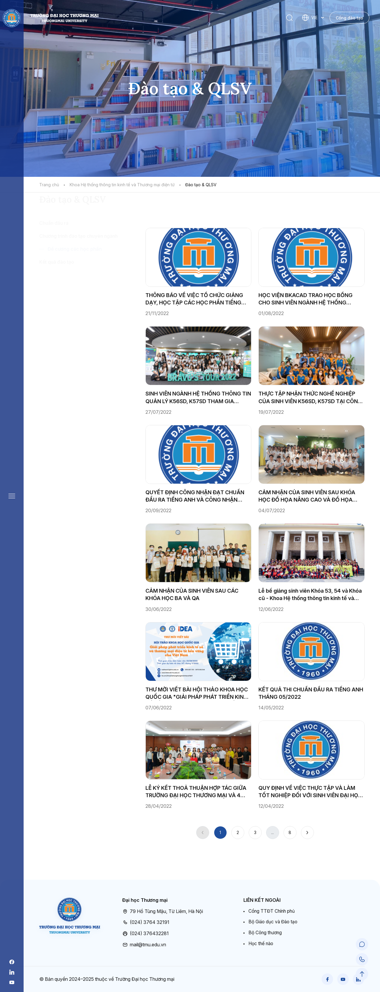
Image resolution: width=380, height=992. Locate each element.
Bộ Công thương (265, 933)
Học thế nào (261, 944)
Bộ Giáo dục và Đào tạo (274, 922)
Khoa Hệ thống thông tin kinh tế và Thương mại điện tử (122, 184)
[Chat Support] (362, 946)
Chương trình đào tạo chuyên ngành (78, 270)
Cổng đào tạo (349, 17)
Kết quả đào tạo (56, 296)
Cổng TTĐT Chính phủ (272, 911)
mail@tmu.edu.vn (144, 944)
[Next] (307, 832)
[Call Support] (362, 960)
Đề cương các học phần (75, 283)
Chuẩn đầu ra (53, 257)
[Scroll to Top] (362, 974)
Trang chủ (49, 184)
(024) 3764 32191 (145, 922)
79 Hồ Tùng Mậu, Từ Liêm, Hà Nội (162, 911)
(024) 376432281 (145, 933)
